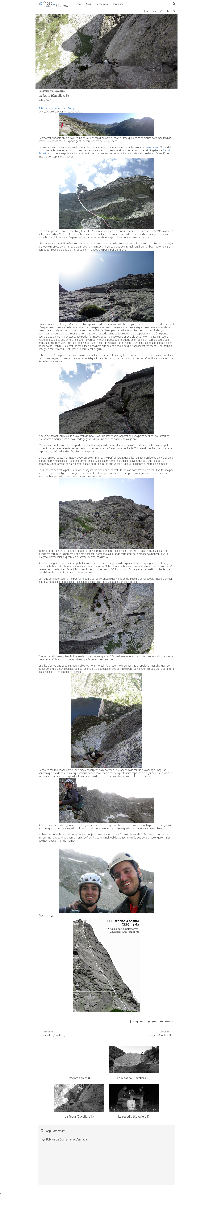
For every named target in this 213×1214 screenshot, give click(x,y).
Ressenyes (102, 4)
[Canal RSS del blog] (174, 11)
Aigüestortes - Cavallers (52, 91)
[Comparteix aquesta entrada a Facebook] (136, 1022)
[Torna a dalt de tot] (1, 1193)
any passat (153, 147)
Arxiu (88, 4)
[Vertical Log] (167, 11)
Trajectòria (118, 4)
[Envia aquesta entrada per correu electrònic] (167, 1022)
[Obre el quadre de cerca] (174, 4)
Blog (78, 4)
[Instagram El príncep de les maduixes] (161, 11)
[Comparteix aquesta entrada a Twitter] (152, 1022)
